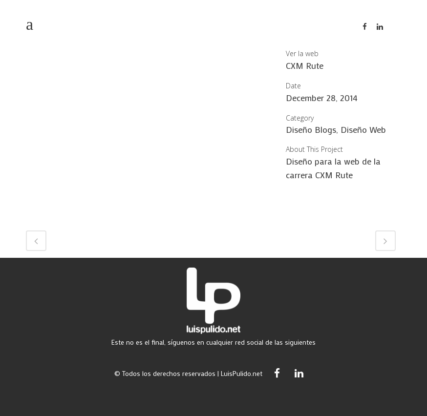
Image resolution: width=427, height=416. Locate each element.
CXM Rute (304, 65)
